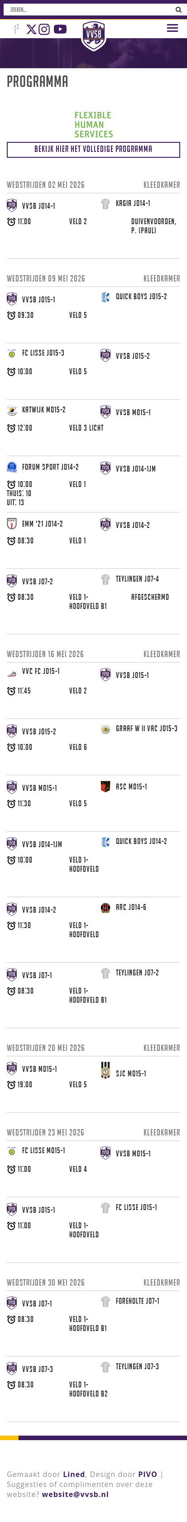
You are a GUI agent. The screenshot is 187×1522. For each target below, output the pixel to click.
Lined (74, 1474)
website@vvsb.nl (75, 1494)
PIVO (147, 1474)
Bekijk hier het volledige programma (93, 149)
